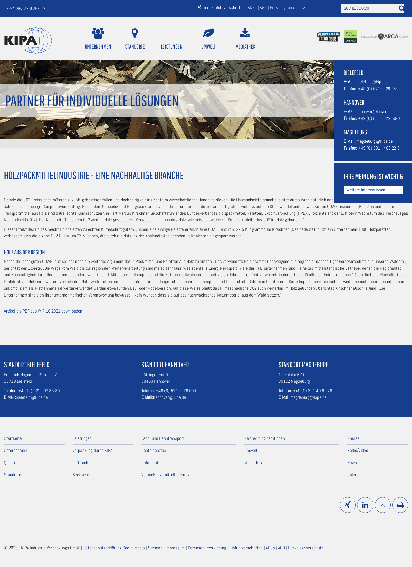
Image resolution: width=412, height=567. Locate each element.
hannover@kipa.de (373, 111)
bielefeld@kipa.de (373, 82)
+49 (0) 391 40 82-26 (312, 391)
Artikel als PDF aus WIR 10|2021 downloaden (43, 311)
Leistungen (171, 39)
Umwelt (208, 39)
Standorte (135, 39)
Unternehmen (98, 39)
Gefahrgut (149, 463)
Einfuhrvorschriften (228, 7)
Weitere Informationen (365, 190)
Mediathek (245, 39)
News (352, 463)
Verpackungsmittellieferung (165, 475)
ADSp (253, 7)
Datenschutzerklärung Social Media (114, 548)
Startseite (13, 438)
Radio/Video (357, 450)
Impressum (176, 548)
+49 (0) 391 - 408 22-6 (379, 148)
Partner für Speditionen (264, 438)
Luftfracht (81, 463)
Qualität (11, 463)
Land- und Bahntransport (162, 438)
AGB (264, 7)
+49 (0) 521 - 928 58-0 (379, 88)
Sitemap (155, 548)
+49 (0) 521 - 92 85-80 (39, 391)
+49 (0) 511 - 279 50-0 (379, 118)
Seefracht (81, 475)
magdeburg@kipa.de (375, 141)
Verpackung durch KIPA (92, 450)
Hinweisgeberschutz (287, 7)
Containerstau (153, 450)
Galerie (353, 475)
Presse (353, 438)
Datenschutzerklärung (207, 548)
